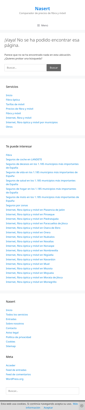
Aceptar (48, 407)
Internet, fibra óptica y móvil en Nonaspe (30, 245)
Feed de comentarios (18, 374)
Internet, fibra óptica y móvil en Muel (28, 264)
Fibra (9, 155)
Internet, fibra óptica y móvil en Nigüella (29, 254)
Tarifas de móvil (15, 104)
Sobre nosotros (15, 323)
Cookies (10, 341)
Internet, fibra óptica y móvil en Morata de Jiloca (34, 277)
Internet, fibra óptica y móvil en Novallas (30, 241)
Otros (9, 126)
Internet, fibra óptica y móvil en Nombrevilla (32, 250)
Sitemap (11, 346)
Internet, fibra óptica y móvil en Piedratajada (32, 218)
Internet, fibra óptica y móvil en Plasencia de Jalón (35, 209)
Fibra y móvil (13, 113)
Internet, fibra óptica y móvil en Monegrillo (31, 282)
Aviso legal (12, 332)
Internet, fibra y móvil (18, 117)
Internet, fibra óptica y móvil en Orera (28, 232)
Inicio (9, 95)
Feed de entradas (16, 370)
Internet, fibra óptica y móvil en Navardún (30, 259)
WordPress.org (14, 379)
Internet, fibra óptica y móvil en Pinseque (30, 214)
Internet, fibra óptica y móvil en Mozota (29, 268)
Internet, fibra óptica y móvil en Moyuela (30, 273)
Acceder (10, 365)
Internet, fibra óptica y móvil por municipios (32, 122)
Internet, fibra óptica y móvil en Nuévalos (30, 236)
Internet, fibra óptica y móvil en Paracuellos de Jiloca (37, 223)
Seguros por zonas (17, 205)
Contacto (11, 328)
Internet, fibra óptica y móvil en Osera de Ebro (33, 227)
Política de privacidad (18, 337)
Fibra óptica (13, 99)
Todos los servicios (17, 314)
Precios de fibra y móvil (19, 108)
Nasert (42, 8)
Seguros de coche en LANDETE (24, 159)
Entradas (11, 319)
